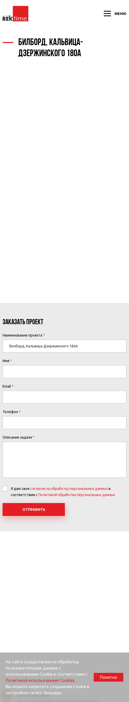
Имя (6, 361)
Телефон (10, 412)
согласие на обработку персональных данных (69, 489)
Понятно (108, 677)
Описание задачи (17, 437)
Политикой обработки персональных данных (76, 495)
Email (7, 386)
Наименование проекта (22, 335)
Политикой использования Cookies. (40, 680)
